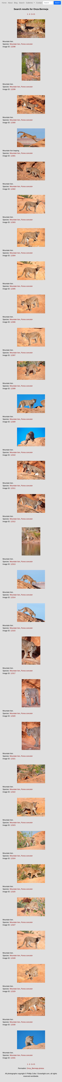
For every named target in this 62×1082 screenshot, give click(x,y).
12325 (13, 892)
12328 (13, 958)
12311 (13, 488)
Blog (16, 3)
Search (21, 3)
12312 (13, 521)
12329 (13, 991)
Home (4, 3)
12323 (13, 825)
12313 (13, 564)
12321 (13, 759)
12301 (13, 156)
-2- (29, 14)
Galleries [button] (29, 3)
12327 (13, 925)
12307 (13, 355)
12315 (13, 631)
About (10, 3)
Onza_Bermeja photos (35, 1068)
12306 (13, 322)
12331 (13, 1058)
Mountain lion (15, 44)
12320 (13, 716)
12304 (13, 256)
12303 (13, 222)
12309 (13, 422)
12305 (13, 289)
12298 (13, 47)
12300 (13, 123)
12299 (13, 89)
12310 (13, 455)
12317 (13, 673)
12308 (13, 388)
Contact (39, 3)
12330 (13, 1025)
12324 (13, 858)
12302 (13, 189)
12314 (13, 597)
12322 (13, 792)
